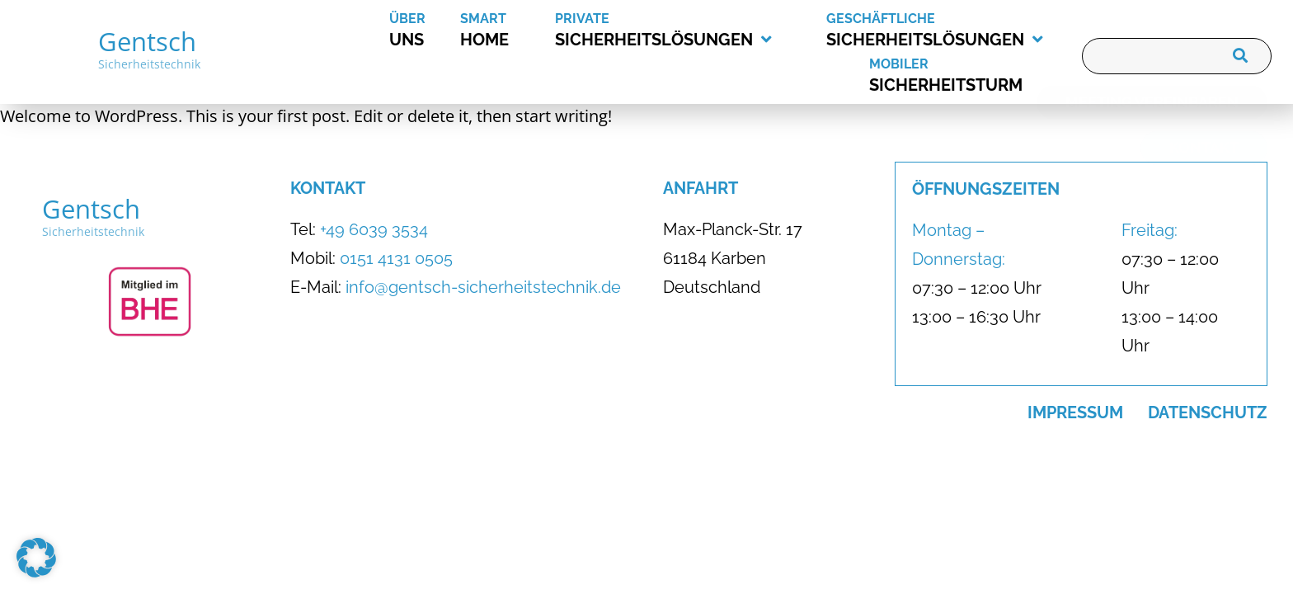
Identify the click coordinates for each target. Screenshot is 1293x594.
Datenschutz (1207, 412)
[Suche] (1237, 56)
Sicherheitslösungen (663, 29)
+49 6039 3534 (374, 229)
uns (424, 28)
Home (507, 28)
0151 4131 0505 (396, 258)
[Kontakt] (1203, 174)
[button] (36, 557)
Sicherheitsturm (972, 73)
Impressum (1075, 412)
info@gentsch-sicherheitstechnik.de (483, 287)
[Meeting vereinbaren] (1152, 128)
